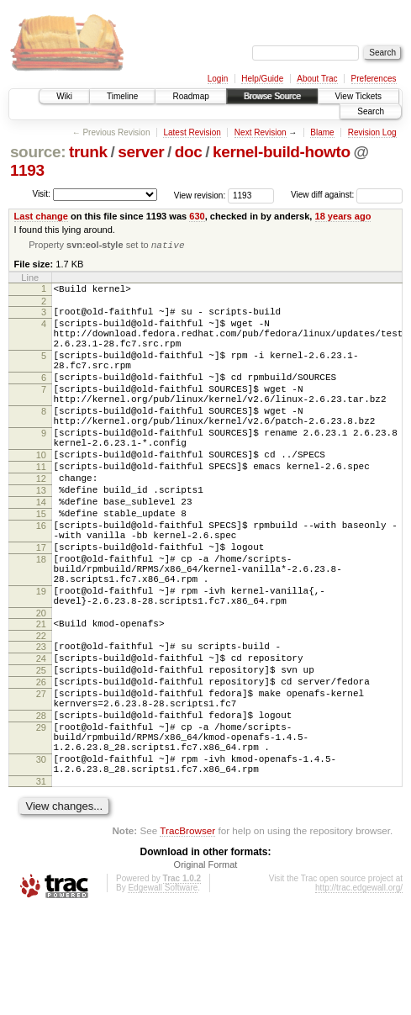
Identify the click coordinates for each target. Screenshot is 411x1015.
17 (41, 605)
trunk (88, 152)
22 (41, 711)
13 (41, 535)
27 (41, 779)
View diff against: (347, 194)
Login (218, 78)
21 (41, 696)
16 (41, 578)
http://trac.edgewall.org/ (359, 992)
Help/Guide (262, 78)
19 (41, 658)
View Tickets (358, 96)
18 (41, 619)
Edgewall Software (163, 992)
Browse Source (272, 96)
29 (41, 820)
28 (41, 806)
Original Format (206, 970)
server (141, 152)
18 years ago (343, 216)
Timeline (122, 96)
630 (196, 216)
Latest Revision (191, 132)
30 (41, 859)
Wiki (64, 96)
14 (41, 549)
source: (38, 152)
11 (41, 506)
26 (41, 764)
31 (41, 886)
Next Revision (260, 132)
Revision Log (372, 132)
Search (370, 111)
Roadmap (190, 96)
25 (41, 750)
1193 (27, 170)
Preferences (374, 78)
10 (41, 492)
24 (41, 736)
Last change (41, 216)
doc (189, 152)
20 (41, 685)
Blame (322, 132)
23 (41, 721)
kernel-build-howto (281, 152)
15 (41, 563)
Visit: (41, 193)
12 (41, 520)
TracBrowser (187, 935)
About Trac (317, 78)
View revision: (200, 194)
